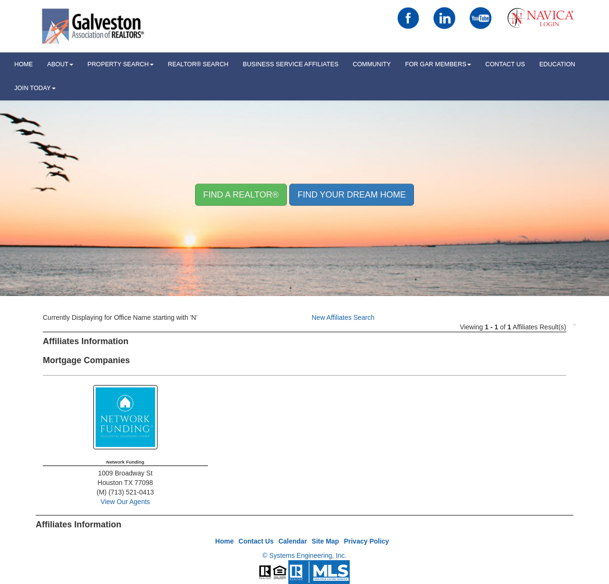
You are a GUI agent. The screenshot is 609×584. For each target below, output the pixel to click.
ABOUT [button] (60, 64)
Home (224, 541)
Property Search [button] (121, 64)
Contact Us (505, 64)
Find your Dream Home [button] (351, 194)
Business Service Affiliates (290, 64)
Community (372, 64)
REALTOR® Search (198, 64)
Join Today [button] (35, 87)
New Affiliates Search (343, 317)
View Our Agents (125, 501)
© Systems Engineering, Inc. (305, 555)
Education (557, 64)
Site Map (325, 541)
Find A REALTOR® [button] (241, 194)
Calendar (292, 541)
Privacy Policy (366, 541)
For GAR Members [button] (438, 64)
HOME (23, 64)
